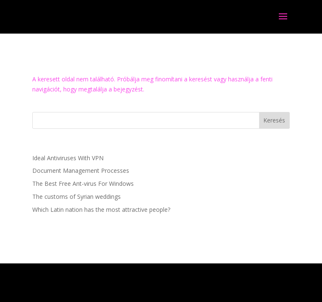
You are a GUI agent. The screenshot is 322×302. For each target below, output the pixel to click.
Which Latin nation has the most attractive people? (101, 209)
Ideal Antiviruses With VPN (68, 158)
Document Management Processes (80, 170)
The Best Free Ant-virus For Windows (83, 183)
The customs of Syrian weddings (76, 196)
